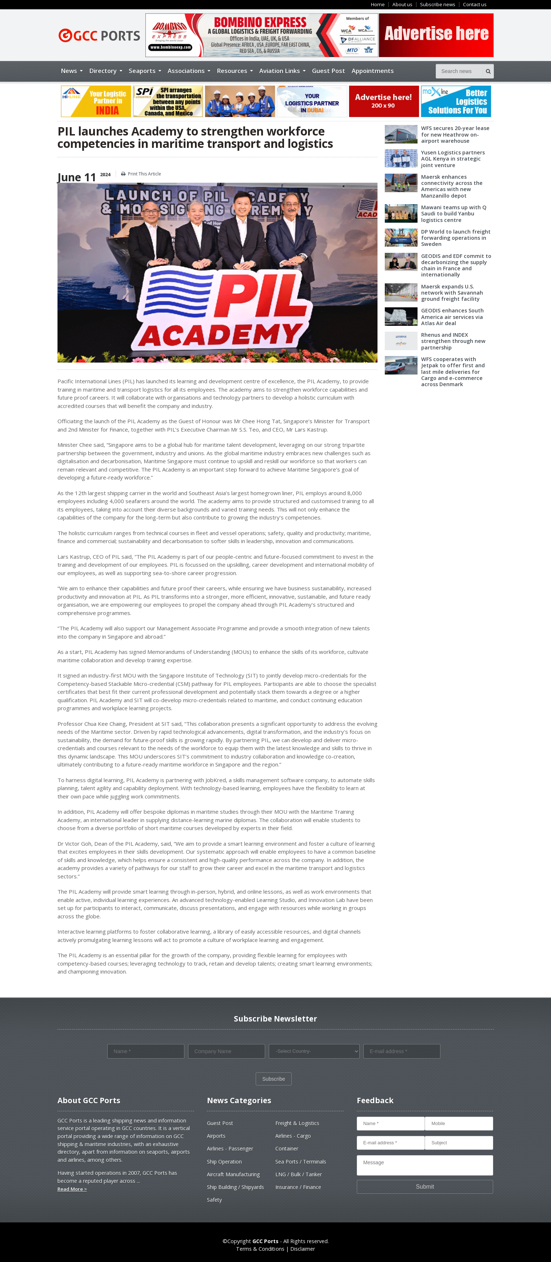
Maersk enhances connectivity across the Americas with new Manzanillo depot (452, 186)
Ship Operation (224, 1161)
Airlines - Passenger (230, 1148)
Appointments (373, 70)
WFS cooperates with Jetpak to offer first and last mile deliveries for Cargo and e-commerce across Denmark (457, 372)
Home (378, 4)
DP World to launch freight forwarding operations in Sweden (456, 238)
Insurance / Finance (298, 1187)
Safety (214, 1199)
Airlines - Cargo (293, 1135)
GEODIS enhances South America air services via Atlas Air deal (452, 317)
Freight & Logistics (297, 1123)
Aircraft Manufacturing (233, 1174)
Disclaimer (302, 1248)
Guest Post (328, 70)
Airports (216, 1135)
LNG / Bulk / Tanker (298, 1174)
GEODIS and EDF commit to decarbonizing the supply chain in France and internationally (456, 265)
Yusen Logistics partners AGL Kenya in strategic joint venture (453, 159)
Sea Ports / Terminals (300, 1161)
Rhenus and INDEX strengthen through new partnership (453, 341)
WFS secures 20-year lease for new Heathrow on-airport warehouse (455, 134)
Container (286, 1148)
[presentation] (162, 1075)
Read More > (72, 1189)
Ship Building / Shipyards (235, 1187)
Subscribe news (437, 4)
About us (402, 4)
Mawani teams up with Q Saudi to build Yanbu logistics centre (454, 213)
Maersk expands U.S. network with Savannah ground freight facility (452, 293)
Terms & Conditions (260, 1248)
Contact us (475, 4)
